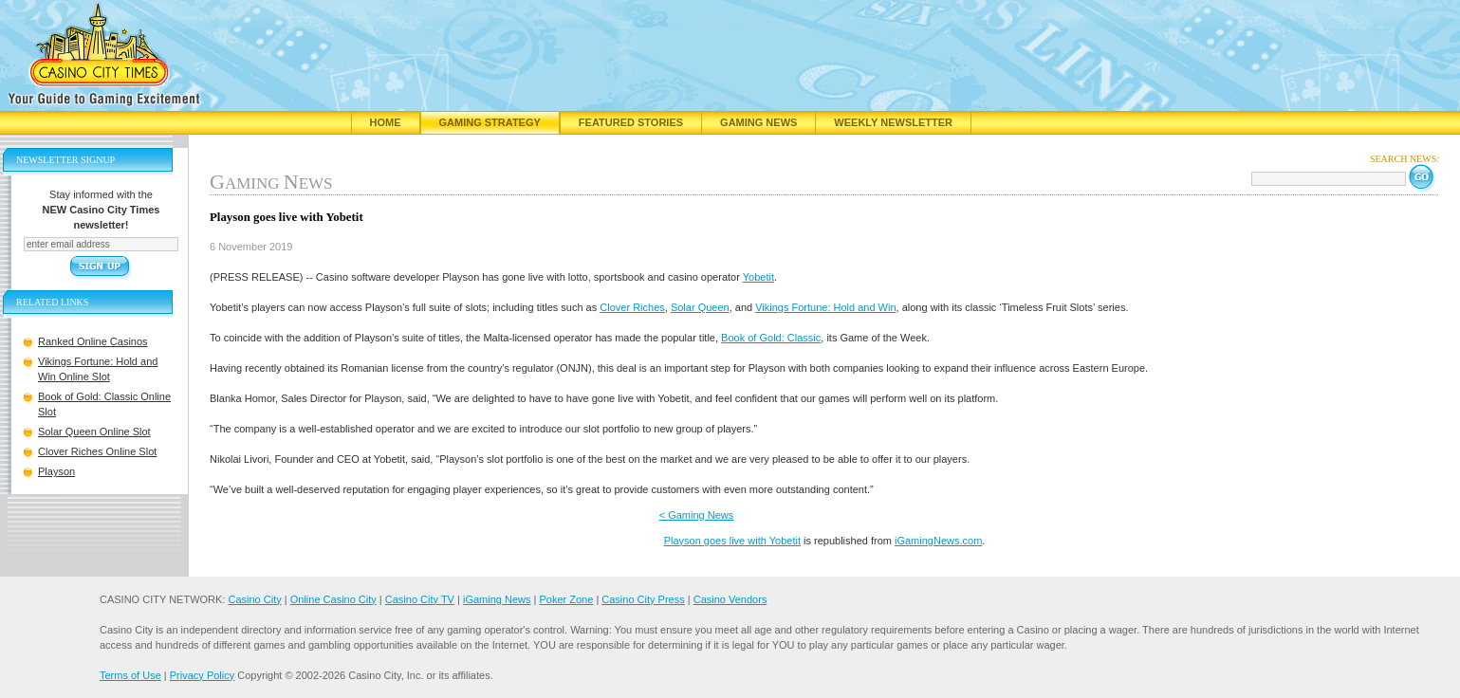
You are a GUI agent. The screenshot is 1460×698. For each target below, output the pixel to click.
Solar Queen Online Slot (94, 431)
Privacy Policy (202, 675)
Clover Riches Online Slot (97, 451)
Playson (56, 471)
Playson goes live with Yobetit (732, 540)
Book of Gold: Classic (771, 337)
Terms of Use (130, 675)
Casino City (254, 599)
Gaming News (758, 122)
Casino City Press (642, 599)
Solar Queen (700, 307)
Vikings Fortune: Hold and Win (825, 307)
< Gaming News (696, 515)
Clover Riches (632, 307)
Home (385, 122)
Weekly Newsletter (893, 122)
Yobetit (758, 277)
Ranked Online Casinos (93, 341)
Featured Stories (631, 122)
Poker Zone (566, 599)
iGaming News (497, 599)
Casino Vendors (730, 599)
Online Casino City (333, 599)
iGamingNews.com (938, 540)
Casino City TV (419, 599)
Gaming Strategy (490, 122)
